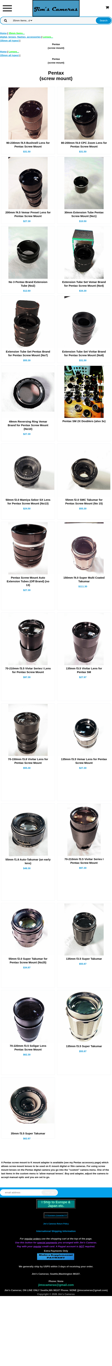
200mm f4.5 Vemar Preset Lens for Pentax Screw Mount (28, 214)
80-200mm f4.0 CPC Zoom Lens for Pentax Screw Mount (84, 144)
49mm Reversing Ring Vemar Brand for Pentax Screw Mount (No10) (28, 425)
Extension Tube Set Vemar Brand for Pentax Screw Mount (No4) (84, 283)
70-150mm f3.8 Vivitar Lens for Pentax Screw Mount (28, 761)
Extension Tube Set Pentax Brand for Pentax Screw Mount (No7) (28, 353)
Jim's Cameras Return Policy (56, 1224)
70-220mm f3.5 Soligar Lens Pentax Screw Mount (28, 1047)
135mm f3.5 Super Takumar (84, 958)
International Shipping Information (56, 1231)
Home (3, 33)
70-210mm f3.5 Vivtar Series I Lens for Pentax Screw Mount (28, 670)
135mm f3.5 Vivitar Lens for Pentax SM (84, 670)
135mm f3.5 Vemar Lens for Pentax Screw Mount (84, 761)
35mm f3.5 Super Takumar (28, 1133)
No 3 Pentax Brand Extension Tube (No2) (28, 283)
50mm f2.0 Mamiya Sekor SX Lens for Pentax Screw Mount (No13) (28, 501)
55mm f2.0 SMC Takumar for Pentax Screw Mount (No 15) (84, 501)
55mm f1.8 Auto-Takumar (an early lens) (27, 861)
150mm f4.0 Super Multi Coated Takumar (84, 579)
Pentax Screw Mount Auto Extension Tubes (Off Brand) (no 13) (28, 581)
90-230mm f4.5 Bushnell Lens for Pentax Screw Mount (28, 144)
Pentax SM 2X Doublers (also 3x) (84, 421)
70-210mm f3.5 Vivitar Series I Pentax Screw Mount (84, 861)
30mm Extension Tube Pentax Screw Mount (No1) (83, 214)
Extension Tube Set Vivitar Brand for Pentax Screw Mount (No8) (84, 353)
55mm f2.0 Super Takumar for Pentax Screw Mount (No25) (28, 960)
